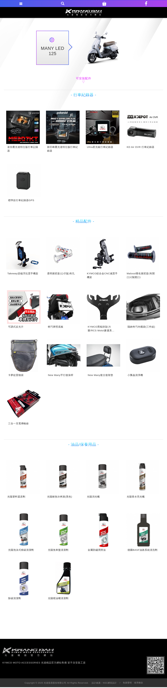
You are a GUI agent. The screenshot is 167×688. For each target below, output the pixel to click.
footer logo (28, 651)
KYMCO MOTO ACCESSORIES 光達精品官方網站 (83, 12)
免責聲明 (127, 682)
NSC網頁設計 (110, 683)
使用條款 (138, 682)
